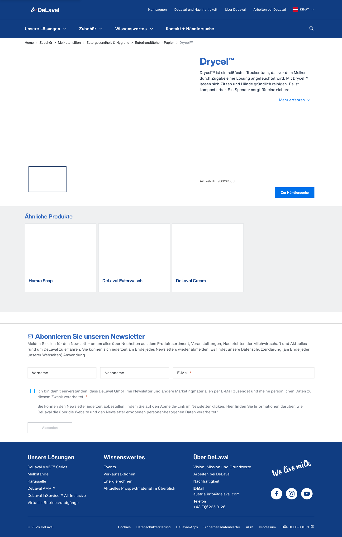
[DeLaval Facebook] (276, 493)
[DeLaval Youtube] (306, 493)
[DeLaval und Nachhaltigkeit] (196, 9)
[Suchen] (311, 28)
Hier (230, 406)
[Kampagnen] (157, 9)
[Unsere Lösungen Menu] (65, 28)
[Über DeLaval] (235, 9)
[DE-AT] (303, 9)
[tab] (47, 179)
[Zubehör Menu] (101, 28)
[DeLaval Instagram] (291, 493)
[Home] (44, 9)
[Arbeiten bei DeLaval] (270, 9)
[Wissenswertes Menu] (151, 28)
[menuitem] (46, 28)
